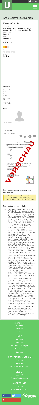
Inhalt (5, 209)
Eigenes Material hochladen (19, 367)
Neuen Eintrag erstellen (19, 389)
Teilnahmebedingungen (19, 346)
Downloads (6, 98)
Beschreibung (7, 27)
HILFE (19, 331)
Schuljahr (6, 41)
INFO (19, 336)
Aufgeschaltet (7, 102)
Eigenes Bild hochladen (19, 378)
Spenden (19, 352)
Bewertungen (7, 50)
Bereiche (19, 363)
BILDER (19, 372)
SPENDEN (19, 328)
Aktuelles (19, 339)
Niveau (5, 45)
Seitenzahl (6, 54)
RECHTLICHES (20, 323)
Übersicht (19, 360)
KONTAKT (19, 326)
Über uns (19, 342)
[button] (6, 395)
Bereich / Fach (7, 32)
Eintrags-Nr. (6, 90)
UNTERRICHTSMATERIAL (19, 357)
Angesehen (6, 94)
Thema (5, 36)
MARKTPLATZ (19, 383)
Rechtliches (19, 349)
